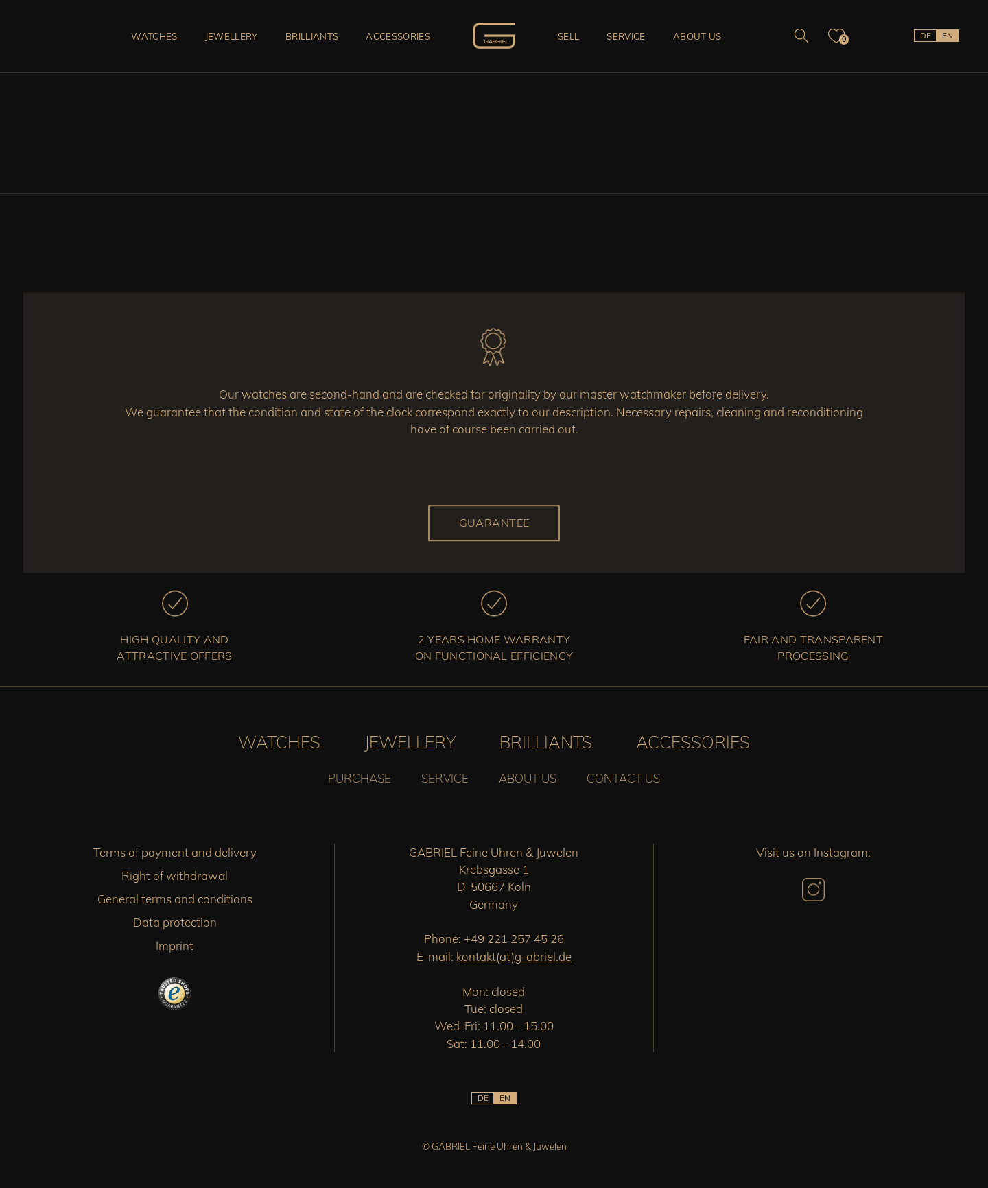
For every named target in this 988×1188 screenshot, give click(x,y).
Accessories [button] (398, 36)
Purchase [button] (359, 778)
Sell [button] (568, 36)
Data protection (175, 922)
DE (925, 35)
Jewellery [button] (231, 36)
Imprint (174, 945)
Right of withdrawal (174, 875)
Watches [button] (154, 36)
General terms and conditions (174, 899)
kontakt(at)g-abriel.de (514, 956)
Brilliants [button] (311, 36)
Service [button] (626, 36)
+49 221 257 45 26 (514, 938)
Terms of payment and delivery (175, 852)
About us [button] (697, 36)
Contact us (623, 778)
